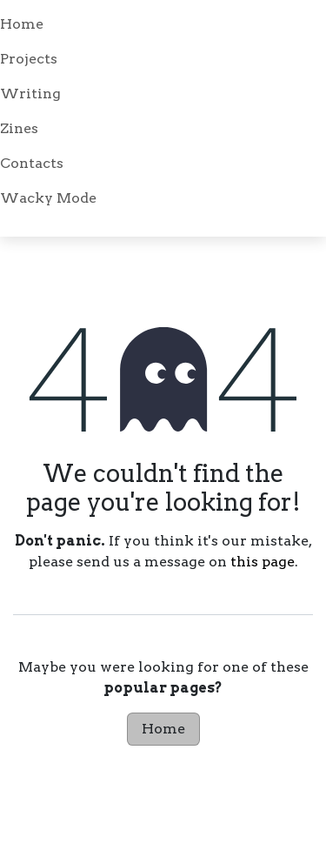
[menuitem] (163, 24)
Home (163, 728)
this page (262, 561)
